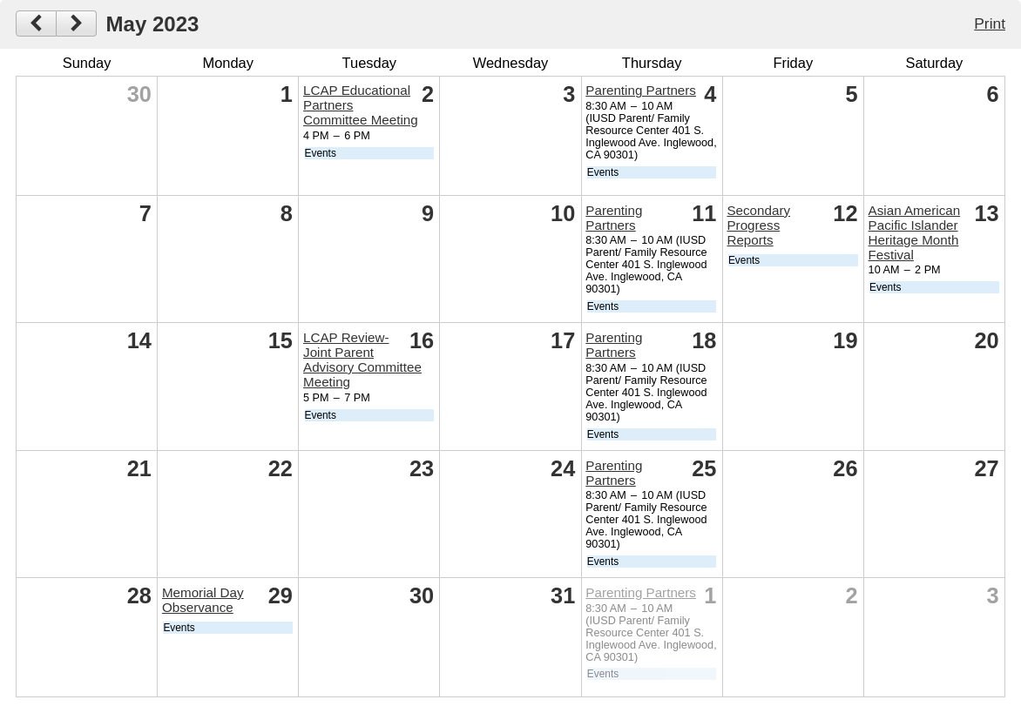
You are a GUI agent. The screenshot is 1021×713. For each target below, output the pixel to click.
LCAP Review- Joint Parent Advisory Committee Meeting (362, 359)
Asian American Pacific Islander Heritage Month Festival (915, 232)
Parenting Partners (640, 90)
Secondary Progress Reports (758, 225)
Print (989, 23)
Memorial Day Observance (203, 600)
